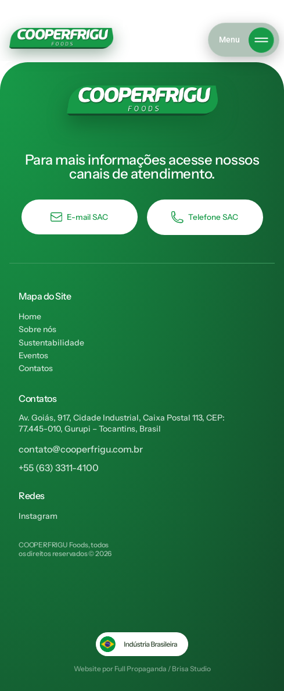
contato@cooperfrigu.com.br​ (81, 449)
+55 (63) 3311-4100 (59, 467)
